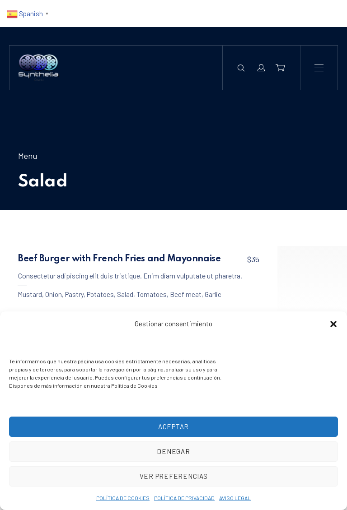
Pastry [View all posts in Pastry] (74, 294)
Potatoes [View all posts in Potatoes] (100, 294)
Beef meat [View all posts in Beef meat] (186, 294)
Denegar (173, 451)
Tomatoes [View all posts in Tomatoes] (151, 294)
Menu (27, 156)
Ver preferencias (174, 476)
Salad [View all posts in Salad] (125, 294)
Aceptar (173, 426)
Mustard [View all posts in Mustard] (30, 294)
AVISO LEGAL (235, 498)
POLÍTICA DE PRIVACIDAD (184, 498)
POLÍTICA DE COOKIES (123, 498)
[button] (333, 324)
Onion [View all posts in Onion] (53, 294)
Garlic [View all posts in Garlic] (213, 294)
